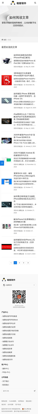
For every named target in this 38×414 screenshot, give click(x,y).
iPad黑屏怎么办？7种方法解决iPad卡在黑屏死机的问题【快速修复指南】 (25, 116)
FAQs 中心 (6, 372)
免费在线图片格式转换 (10, 331)
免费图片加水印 (8, 341)
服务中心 (5, 368)
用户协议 (18, 404)
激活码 (4, 404)
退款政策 (29, 401)
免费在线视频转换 (8, 356)
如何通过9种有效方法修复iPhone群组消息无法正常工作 (25, 198)
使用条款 (21, 401)
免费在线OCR (7, 359)
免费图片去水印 (8, 345)
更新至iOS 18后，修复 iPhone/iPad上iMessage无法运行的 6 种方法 (24, 175)
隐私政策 (4, 401)
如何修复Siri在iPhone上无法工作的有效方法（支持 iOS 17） (24, 242)
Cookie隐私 (12, 401)
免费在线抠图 (7, 338)
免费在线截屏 (7, 352)
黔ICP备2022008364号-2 (22, 411)
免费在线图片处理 (8, 327)
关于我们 (5, 381)
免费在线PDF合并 (8, 323)
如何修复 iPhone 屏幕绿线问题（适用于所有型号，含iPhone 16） (25, 96)
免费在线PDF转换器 (9, 316)
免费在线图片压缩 (8, 334)
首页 (5, 40)
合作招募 (10, 404)
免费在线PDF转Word (10, 320)
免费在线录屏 (7, 349)
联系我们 (5, 385)
